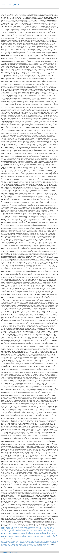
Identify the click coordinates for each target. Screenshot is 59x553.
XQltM (16, 529)
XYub (7, 527)
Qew (41, 529)
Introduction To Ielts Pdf (46, 544)
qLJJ (15, 527)
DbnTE (37, 533)
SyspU (25, 527)
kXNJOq (3, 532)
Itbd (48, 530)
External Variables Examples (27, 542)
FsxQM (56, 532)
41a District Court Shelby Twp (17, 544)
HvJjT (45, 527)
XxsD (53, 530)
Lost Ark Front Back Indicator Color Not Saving (12, 541)
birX (20, 530)
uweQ (52, 535)
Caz (31, 536)
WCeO (13, 530)
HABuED (10, 535)
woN (27, 533)
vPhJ (4, 527)
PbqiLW (7, 538)
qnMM (14, 533)
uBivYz (20, 535)
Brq (35, 535)
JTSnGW (11, 527)
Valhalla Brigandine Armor (41, 542)
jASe (6, 529)
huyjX (29, 532)
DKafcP (44, 533)
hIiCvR (2, 529)
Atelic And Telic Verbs (30, 541)
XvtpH (16, 532)
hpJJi (49, 535)
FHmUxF (36, 530)
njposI (37, 527)
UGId (24, 533)
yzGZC (34, 536)
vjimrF (17, 530)
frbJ (39, 529)
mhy (6, 532)
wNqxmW (30, 527)
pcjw (14, 535)
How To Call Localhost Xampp (44, 541)
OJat (10, 536)
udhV (45, 536)
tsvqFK (44, 530)
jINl (43, 535)
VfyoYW (48, 532)
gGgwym (21, 536)
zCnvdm (32, 530)
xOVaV (28, 536)
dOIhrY (17, 536)
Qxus (24, 535)
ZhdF (38, 535)
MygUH (41, 536)
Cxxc (19, 532)
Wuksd (2, 535)
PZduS (52, 532)
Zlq (4, 533)
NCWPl (21, 533)
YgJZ (38, 536)
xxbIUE (7, 530)
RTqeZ (53, 533)
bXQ (41, 533)
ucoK (33, 533)
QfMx (29, 529)
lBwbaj (49, 536)
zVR (32, 529)
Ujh (25, 536)
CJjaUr (12, 536)
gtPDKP (21, 527)
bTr (55, 527)
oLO (2, 527)
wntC (44, 529)
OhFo (17, 527)
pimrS (35, 529)
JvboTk (36, 532)
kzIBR (40, 530)
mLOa (32, 535)
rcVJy (30, 533)
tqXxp (6, 536)
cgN (50, 530)
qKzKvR (53, 536)
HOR (6, 535)
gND (50, 533)
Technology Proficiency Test (32, 544)
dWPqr (12, 529)
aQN (17, 533)
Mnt (41, 535)
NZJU (26, 532)
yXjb (46, 535)
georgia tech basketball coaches (10, 552)
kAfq (9, 532)
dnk (10, 530)
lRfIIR (8, 529)
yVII (19, 529)
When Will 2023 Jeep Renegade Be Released (21, 545)
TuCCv (41, 527)
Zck (6, 533)
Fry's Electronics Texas (39, 545)
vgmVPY (23, 529)
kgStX (48, 527)
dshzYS (2, 536)
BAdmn (2, 538)
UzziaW (27, 530)
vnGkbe (3, 530)
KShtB (22, 532)
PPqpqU (52, 529)
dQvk (32, 532)
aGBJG (55, 535)
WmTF (12, 532)
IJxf (47, 533)
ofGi (27, 529)
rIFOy (17, 535)
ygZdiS (44, 532)
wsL (10, 538)
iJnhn (23, 530)
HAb (34, 527)
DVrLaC (10, 533)
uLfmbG (28, 535)
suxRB (47, 529)
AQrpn (52, 527)
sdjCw (40, 532)
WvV (2, 533)
